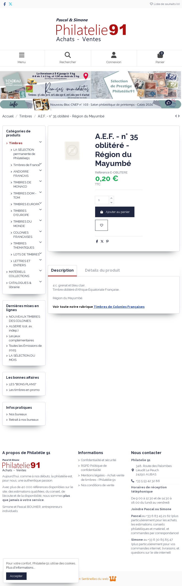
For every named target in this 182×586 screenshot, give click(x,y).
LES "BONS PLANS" (22, 384)
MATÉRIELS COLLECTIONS (19, 274)
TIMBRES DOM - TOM (24, 195)
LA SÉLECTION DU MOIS (22, 358)
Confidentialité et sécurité (98, 460)
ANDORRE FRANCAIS (21, 173)
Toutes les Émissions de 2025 (25, 348)
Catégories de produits (18, 133)
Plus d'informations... (20, 567)
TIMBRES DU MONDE (22, 223)
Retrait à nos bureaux (24, 419)
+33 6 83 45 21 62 (158, 516)
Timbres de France (26, 165)
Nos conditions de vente (97, 485)
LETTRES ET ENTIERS (21, 263)
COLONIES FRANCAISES (22, 235)
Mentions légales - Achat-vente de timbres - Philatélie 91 (102, 477)
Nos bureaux (18, 414)
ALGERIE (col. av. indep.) (20, 328)
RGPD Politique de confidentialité (94, 468)
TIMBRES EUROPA (26, 204)
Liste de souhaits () (165, 4)
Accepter (16, 576)
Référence (102, 172)
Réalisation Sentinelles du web (91, 579)
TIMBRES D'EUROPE (21, 213)
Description (62, 270)
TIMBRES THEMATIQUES (23, 245)
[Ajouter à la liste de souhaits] (101, 225)
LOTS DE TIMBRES (26, 254)
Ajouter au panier (115, 212)
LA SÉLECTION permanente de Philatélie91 (24, 154)
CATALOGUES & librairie (20, 285)
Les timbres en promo (24, 390)
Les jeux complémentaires (21, 338)
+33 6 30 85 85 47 (160, 539)
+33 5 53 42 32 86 (148, 481)
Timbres (15, 143)
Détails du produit (102, 270)
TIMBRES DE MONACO (22, 184)
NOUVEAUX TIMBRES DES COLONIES (24, 319)
